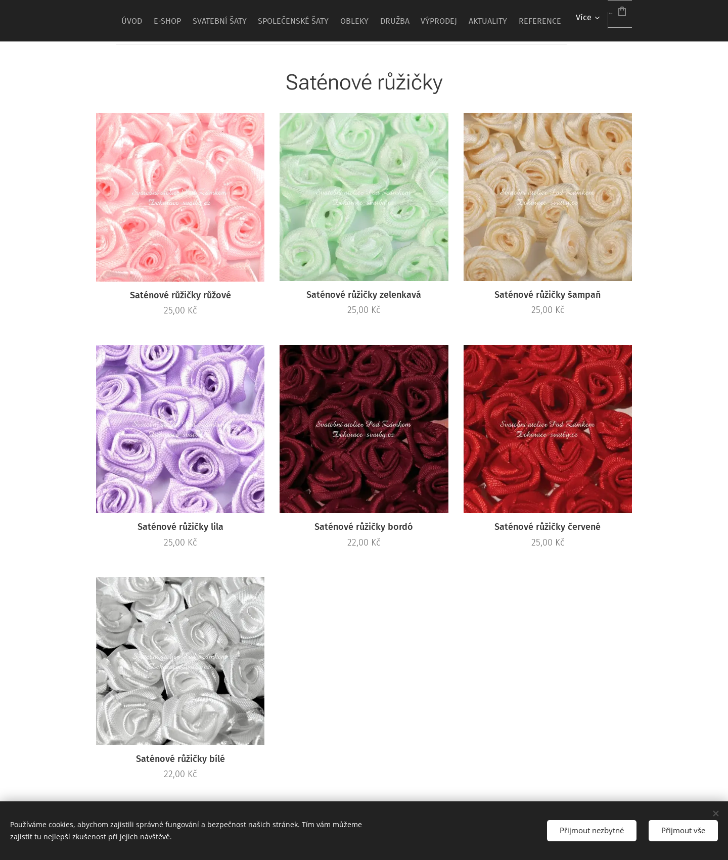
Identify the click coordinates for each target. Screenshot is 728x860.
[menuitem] (168, 20)
